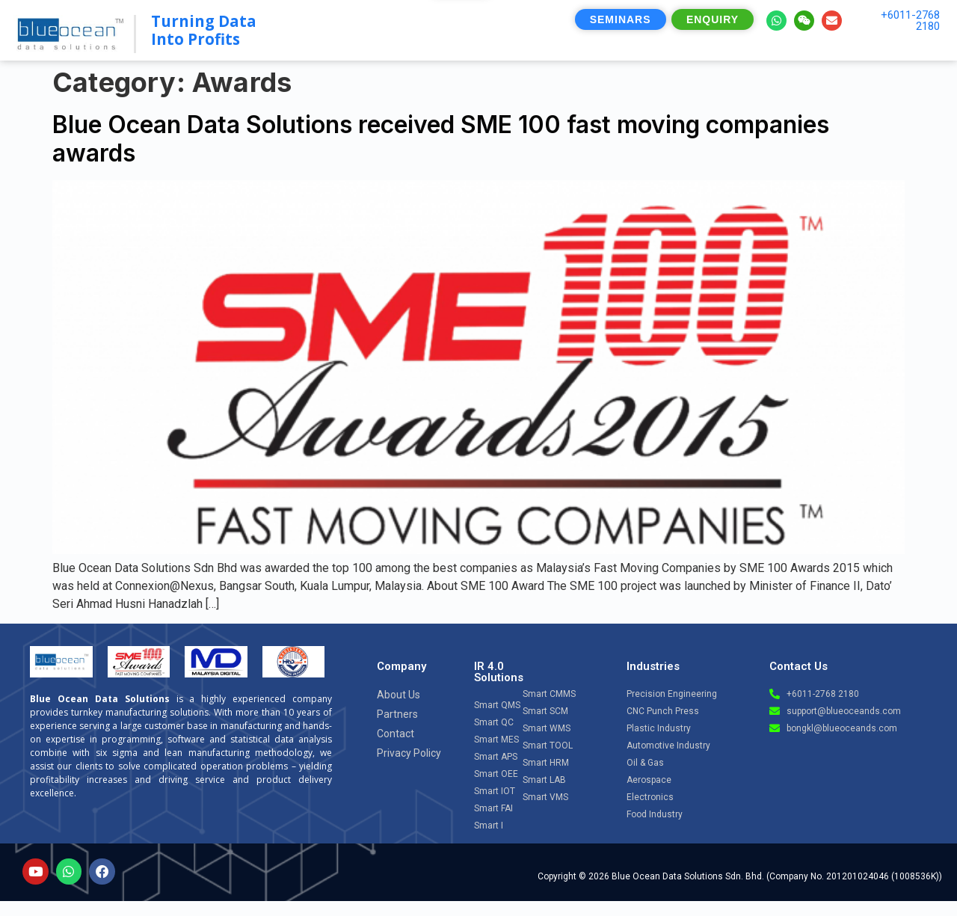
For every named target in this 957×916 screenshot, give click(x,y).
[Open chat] (905, 774)
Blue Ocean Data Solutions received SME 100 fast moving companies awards (440, 138)
